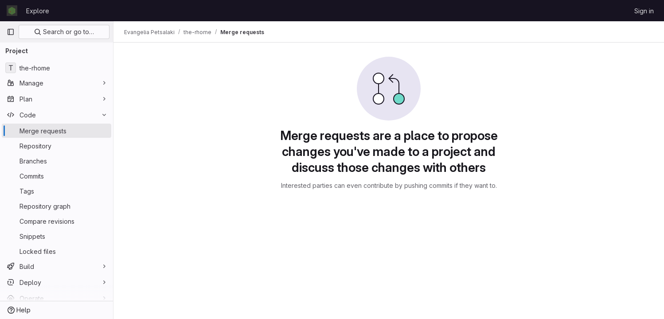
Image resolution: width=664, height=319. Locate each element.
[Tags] (56, 191)
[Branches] (56, 161)
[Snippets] (56, 236)
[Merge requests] (56, 131)
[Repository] (56, 146)
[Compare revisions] (56, 221)
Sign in (644, 11)
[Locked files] (56, 251)
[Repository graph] (56, 206)
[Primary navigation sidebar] (11, 32)
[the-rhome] (56, 68)
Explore (37, 11)
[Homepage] (12, 11)
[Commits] (56, 176)
